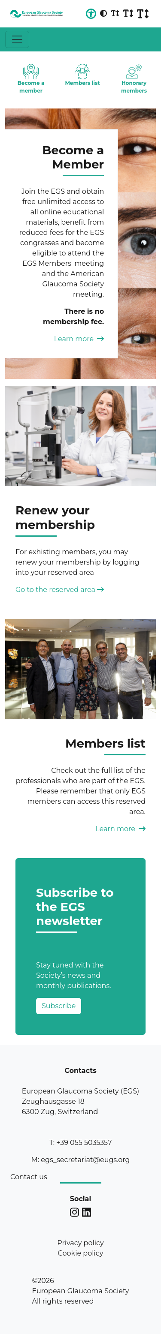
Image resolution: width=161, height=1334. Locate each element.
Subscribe (59, 1006)
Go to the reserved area (59, 590)
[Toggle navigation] (17, 39)
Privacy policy (80, 1243)
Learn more (79, 339)
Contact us (28, 1177)
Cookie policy (80, 1253)
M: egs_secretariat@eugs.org (80, 1160)
